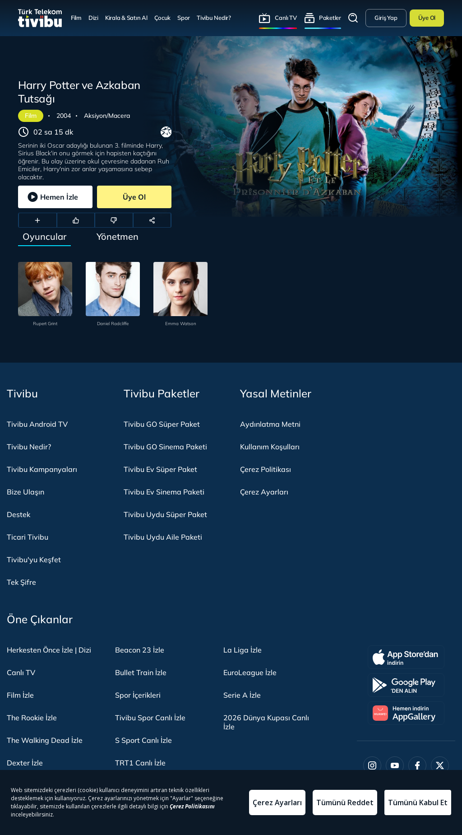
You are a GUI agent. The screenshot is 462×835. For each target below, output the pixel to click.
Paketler (330, 17)
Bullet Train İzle (140, 672)
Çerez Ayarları (264, 491)
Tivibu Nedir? (214, 17)
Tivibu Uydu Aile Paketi (163, 536)
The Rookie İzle (32, 717)
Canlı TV (286, 17)
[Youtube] (395, 765)
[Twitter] (440, 765)
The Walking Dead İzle (45, 740)
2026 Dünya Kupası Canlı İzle (266, 722)
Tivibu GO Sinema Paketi (165, 446)
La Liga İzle (242, 649)
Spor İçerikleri (138, 695)
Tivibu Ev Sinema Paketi (164, 491)
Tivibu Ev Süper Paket (160, 469)
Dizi (93, 17)
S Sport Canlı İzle (143, 740)
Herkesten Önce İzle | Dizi (49, 649)
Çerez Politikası (265, 469)
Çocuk (162, 17)
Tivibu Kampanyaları (42, 469)
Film (76, 17)
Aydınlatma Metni (270, 424)
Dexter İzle (25, 762)
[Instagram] (372, 765)
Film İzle (20, 695)
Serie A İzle (242, 695)
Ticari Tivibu (27, 536)
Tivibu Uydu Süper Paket (165, 514)
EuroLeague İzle (250, 672)
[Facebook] (417, 765)
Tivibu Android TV (37, 424)
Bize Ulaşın (25, 491)
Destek (18, 514)
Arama (353, 18)
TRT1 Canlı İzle (140, 762)
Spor (183, 17)
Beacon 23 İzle (139, 649)
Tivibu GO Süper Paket (162, 424)
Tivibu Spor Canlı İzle (150, 717)
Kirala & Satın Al (126, 17)
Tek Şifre (21, 582)
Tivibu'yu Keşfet (34, 559)
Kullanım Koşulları (270, 446)
